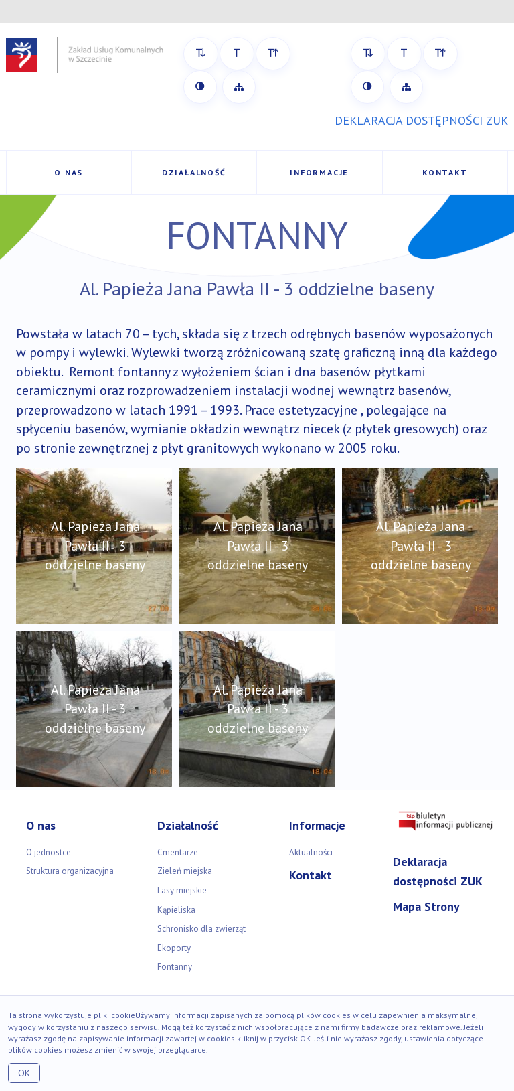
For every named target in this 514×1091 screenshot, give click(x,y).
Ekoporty (174, 948)
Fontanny (174, 966)
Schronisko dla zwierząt (201, 928)
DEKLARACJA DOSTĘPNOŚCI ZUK (421, 120)
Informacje (319, 172)
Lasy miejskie (182, 890)
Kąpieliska (176, 910)
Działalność (194, 172)
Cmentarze (177, 852)
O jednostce (48, 852)
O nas (68, 172)
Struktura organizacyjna (70, 871)
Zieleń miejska (184, 871)
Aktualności (311, 852)
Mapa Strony (426, 906)
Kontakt (445, 172)
